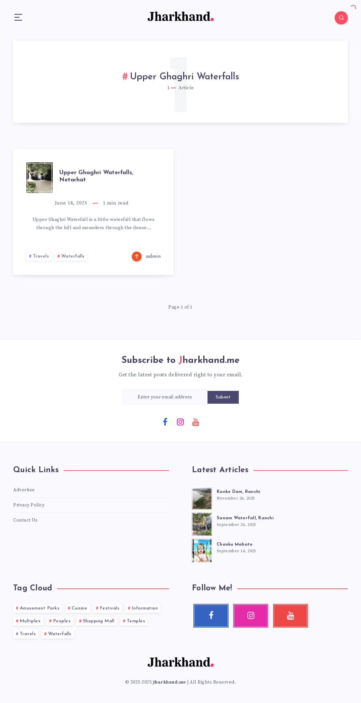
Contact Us (25, 520)
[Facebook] (165, 421)
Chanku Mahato (234, 544)
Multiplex (30, 621)
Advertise (24, 490)
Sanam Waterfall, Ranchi (245, 518)
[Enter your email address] (165, 397)
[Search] (341, 17)
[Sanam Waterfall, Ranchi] (202, 523)
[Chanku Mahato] (202, 549)
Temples (136, 621)
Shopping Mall (99, 621)
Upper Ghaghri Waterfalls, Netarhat (96, 176)
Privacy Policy (28, 505)
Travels (41, 256)
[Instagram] (180, 421)
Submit (223, 397)
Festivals (110, 608)
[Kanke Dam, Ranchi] (202, 496)
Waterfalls (73, 256)
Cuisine (80, 608)
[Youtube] (196, 421)
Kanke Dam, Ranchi (238, 492)
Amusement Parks (40, 608)
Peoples (62, 621)
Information (145, 608)
